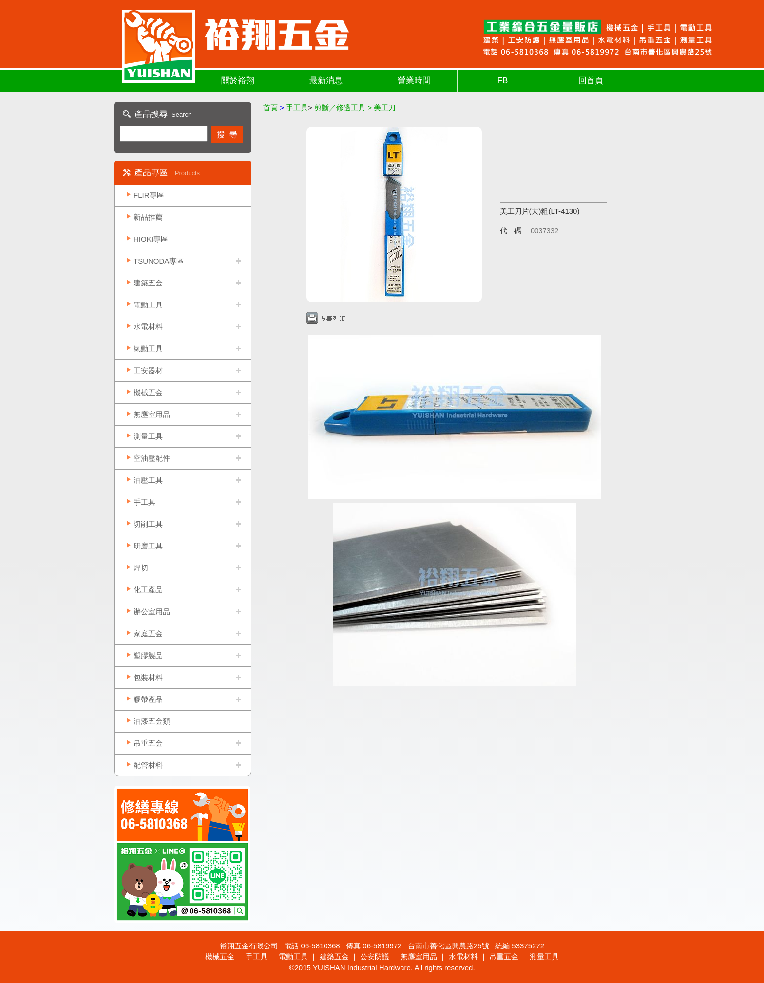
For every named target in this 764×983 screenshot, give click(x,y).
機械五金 (148, 392)
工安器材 (148, 370)
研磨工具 (148, 546)
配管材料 (148, 765)
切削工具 (148, 524)
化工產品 (148, 590)
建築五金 (148, 283)
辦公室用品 (152, 611)
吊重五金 (148, 743)
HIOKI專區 (151, 239)
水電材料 (148, 326)
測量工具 (148, 436)
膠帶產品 (148, 699)
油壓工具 (148, 480)
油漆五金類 (152, 721)
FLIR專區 (149, 195)
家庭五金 (148, 633)
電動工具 (148, 305)
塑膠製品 (148, 655)
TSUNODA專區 (159, 261)
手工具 (144, 502)
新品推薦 (148, 217)
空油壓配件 (152, 458)
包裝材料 (148, 677)
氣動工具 (148, 348)
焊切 (141, 568)
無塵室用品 (152, 414)
